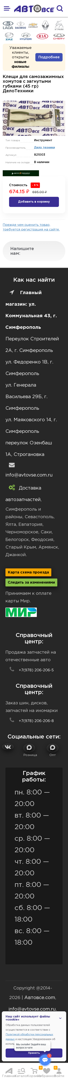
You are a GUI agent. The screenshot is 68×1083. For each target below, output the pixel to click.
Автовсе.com (39, 998)
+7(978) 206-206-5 (29, 670)
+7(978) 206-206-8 (29, 721)
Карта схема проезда (28, 572)
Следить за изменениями (31, 582)
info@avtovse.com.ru (29, 475)
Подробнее (49, 57)
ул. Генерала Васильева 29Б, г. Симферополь (26, 396)
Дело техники (44, 147)
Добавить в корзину (34, 201)
